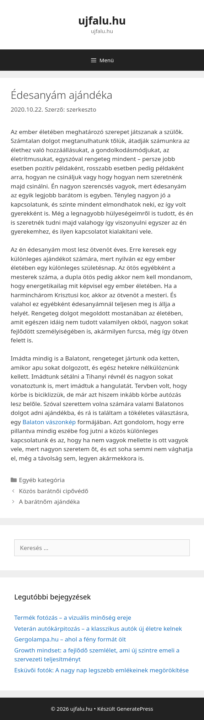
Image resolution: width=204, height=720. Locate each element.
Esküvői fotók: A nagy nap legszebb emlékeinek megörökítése (101, 670)
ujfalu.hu (102, 20)
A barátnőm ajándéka (49, 501)
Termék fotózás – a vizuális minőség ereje (72, 617)
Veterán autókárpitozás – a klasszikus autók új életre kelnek (98, 628)
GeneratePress (135, 708)
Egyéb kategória (42, 480)
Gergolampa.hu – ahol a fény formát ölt (70, 639)
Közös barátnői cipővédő (53, 491)
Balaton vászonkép (49, 422)
